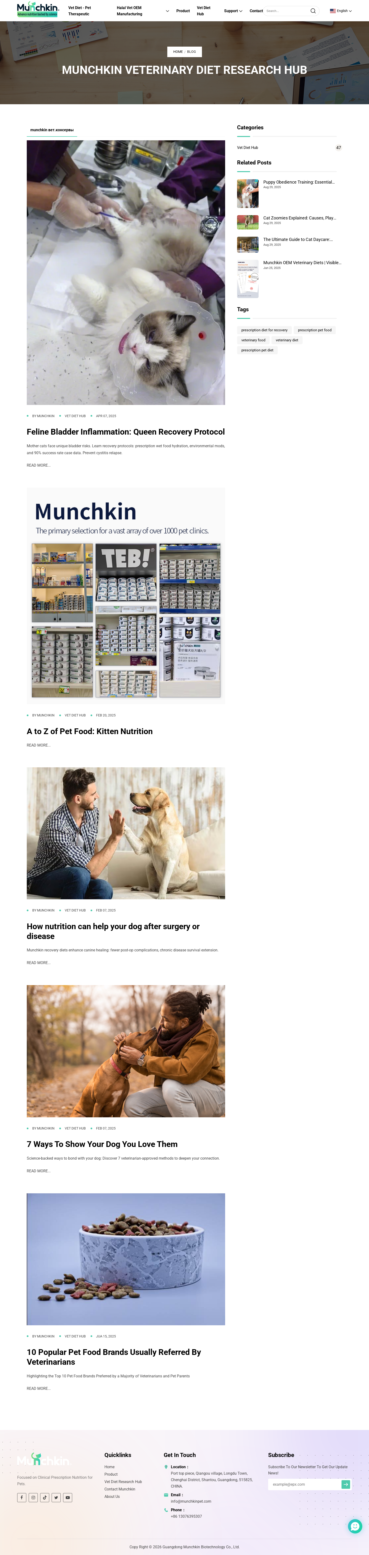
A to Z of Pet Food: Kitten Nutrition (90, 731)
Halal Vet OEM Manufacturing (129, 10)
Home (178, 52)
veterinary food (253, 340)
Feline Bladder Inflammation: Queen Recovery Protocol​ (126, 431)
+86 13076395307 (186, 1516)
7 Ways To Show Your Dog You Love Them (102, 1144)
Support (231, 11)
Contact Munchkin (119, 1489)
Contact (256, 11)
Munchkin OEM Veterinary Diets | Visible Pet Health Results (301, 262)
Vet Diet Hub (203, 10)
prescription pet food (314, 330)
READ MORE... (39, 465)
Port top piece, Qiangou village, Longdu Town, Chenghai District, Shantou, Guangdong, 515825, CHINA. (212, 1480)
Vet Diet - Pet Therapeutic (79, 10)
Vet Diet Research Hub (123, 1481)
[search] (313, 11)
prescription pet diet (257, 350)
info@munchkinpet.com (191, 1501)
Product (183, 11)
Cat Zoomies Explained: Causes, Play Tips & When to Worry (298, 218)
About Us (112, 1496)
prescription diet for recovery (264, 330)
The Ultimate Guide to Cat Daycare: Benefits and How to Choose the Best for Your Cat (301, 239)
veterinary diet (287, 340)
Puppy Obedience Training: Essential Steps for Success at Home (297, 182)
